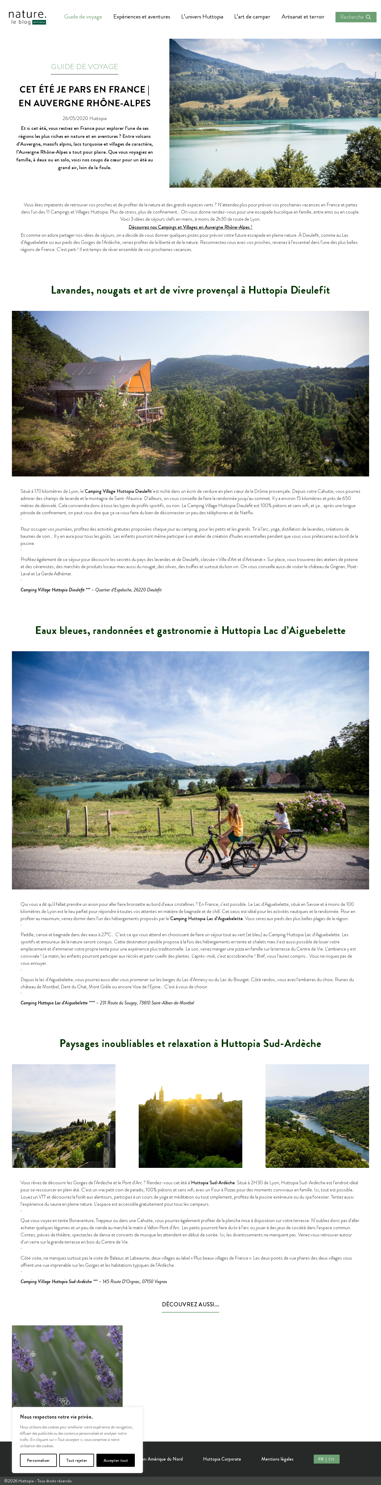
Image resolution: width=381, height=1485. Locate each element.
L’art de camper (252, 16)
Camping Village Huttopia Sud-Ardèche (56, 1281)
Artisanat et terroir (303, 16)
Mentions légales (277, 1459)
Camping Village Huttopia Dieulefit (118, 491)
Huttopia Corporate (222, 1459)
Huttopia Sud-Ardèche (213, 1182)
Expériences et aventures (141, 16)
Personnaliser (38, 1460)
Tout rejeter (76, 1460)
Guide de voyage (83, 16)
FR (321, 1459)
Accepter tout (116, 1460)
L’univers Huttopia (202, 16)
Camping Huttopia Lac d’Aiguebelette (206, 918)
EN (331, 1459)
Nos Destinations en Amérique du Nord (145, 1459)
